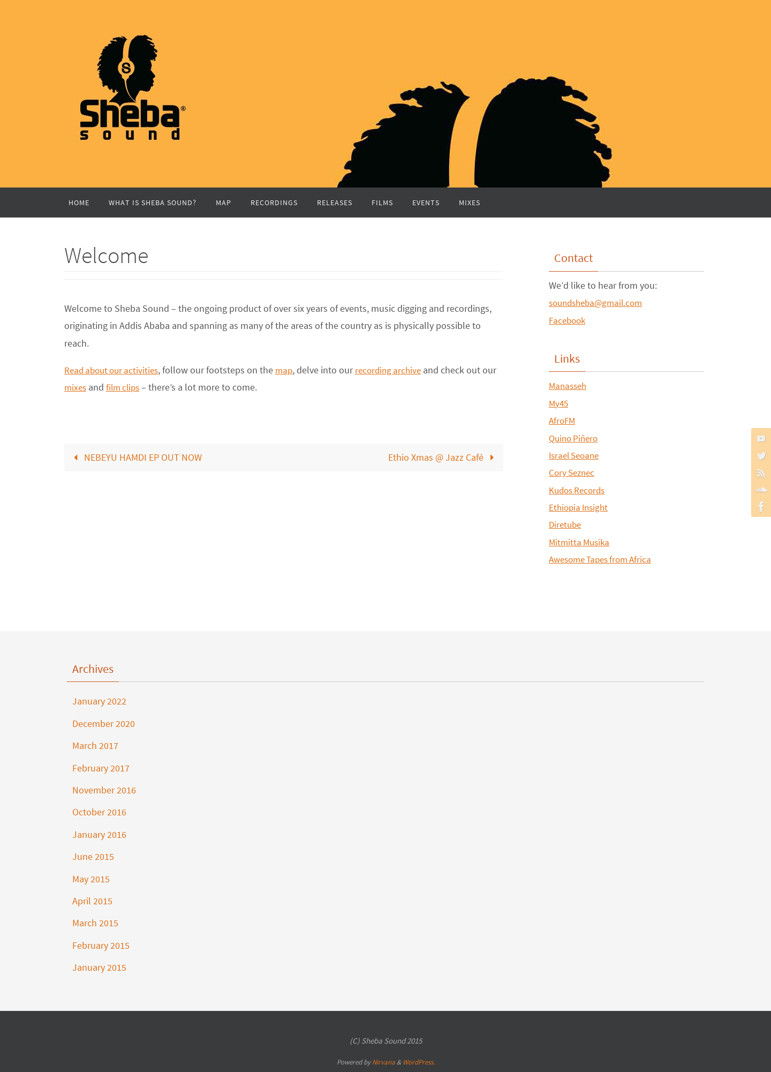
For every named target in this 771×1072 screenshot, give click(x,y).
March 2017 (95, 745)
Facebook (568, 320)
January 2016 (99, 834)
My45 (559, 403)
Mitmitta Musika (581, 542)
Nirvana (383, 1062)
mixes (92, 387)
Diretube (566, 524)
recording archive (397, 370)
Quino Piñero (575, 438)
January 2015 (99, 967)
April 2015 (92, 901)
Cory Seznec (573, 472)
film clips (142, 387)
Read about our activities (114, 370)
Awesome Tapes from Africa (604, 559)
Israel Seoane (576, 455)
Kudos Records (579, 490)
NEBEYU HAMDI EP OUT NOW (135, 457)
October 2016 (99, 812)
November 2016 (104, 790)
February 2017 (101, 768)
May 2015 (91, 879)
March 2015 (95, 923)
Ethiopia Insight (580, 507)
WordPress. (419, 1062)
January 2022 (99, 701)
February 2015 (101, 945)
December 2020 (103, 723)
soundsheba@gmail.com (599, 302)
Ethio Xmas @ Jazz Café (443, 457)
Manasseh (569, 385)
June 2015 (93, 856)
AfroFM (563, 420)
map (291, 370)
